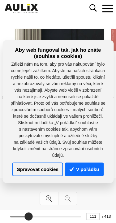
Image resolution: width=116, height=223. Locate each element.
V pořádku (84, 169)
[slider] (28, 216)
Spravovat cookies (37, 169)
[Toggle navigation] (107, 8)
